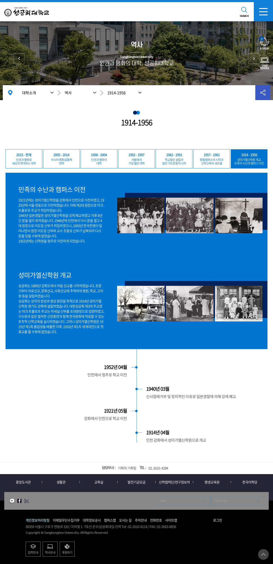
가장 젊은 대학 (136, 158)
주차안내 (141, 520)
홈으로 (10, 92)
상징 (19, 58)
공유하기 (262, 92)
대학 (61, 158)
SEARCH (244, 15)
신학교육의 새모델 (212, 158)
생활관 (61, 482)
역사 (68, 92)
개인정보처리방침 (37, 520)
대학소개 (29, 92)
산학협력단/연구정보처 (174, 482)
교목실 (98, 482)
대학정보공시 (92, 520)
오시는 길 (125, 520)
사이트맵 (171, 520)
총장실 (254, 58)
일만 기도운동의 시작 (174, 158)
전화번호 (156, 520)
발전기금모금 (136, 482)
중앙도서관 (23, 482)
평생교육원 (212, 482)
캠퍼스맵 (110, 520)
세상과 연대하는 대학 (24, 158)
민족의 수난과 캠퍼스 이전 (249, 158)
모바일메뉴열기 (263, 11)
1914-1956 (116, 93)
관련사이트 (221, 501)
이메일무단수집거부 (66, 520)
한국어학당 (249, 482)
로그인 (217, 520)
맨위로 (263, 554)
